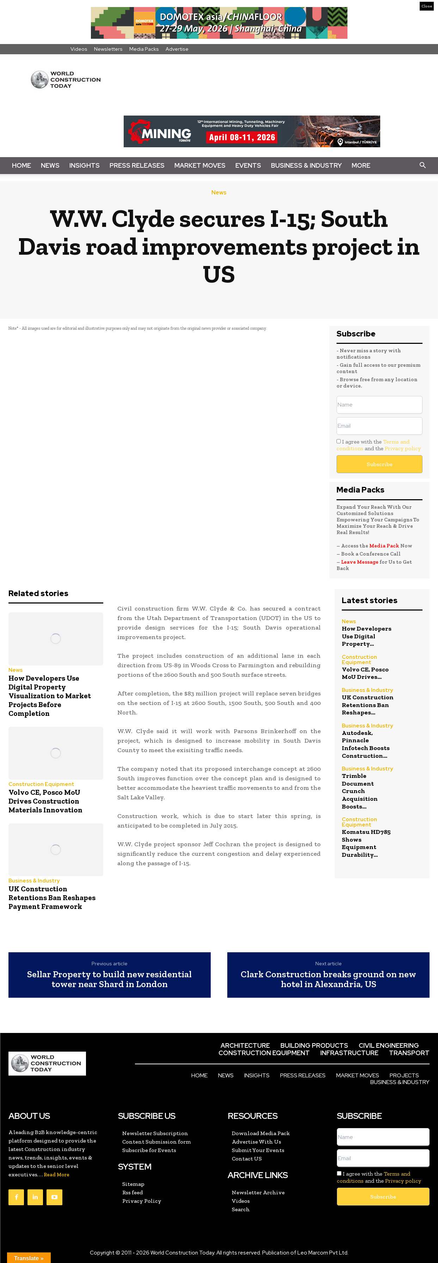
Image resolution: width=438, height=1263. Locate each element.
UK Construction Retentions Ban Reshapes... (368, 704)
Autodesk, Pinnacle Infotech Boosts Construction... (366, 744)
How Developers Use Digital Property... (366, 636)
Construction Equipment (41, 784)
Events (248, 165)
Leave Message (360, 562)
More (361, 165)
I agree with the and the (379, 445)
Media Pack (384, 546)
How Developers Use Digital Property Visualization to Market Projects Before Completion (49, 696)
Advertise (177, 49)
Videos (78, 49)
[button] (422, 165)
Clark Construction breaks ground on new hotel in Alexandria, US (328, 979)
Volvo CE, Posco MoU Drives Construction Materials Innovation (45, 801)
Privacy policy (403, 448)
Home (21, 165)
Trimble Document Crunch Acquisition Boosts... (360, 791)
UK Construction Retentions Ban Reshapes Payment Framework (51, 897)
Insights (84, 165)
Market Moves (200, 165)
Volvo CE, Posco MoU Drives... (365, 673)
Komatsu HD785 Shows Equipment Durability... (366, 843)
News (50, 165)
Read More (56, 1175)
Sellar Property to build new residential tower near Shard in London (109, 979)
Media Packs (144, 49)
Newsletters (108, 49)
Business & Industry (306, 165)
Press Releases (137, 165)
